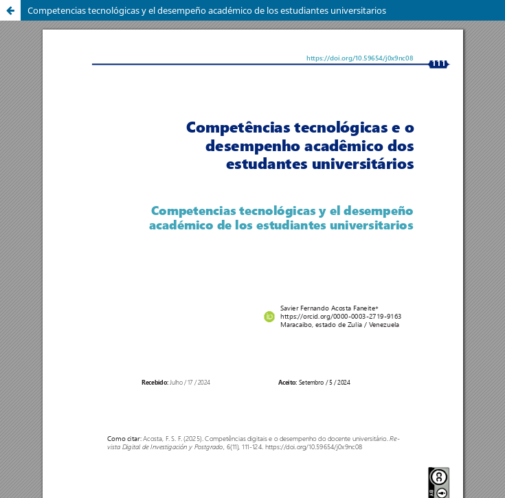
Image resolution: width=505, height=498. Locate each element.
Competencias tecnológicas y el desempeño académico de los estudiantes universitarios (206, 10)
